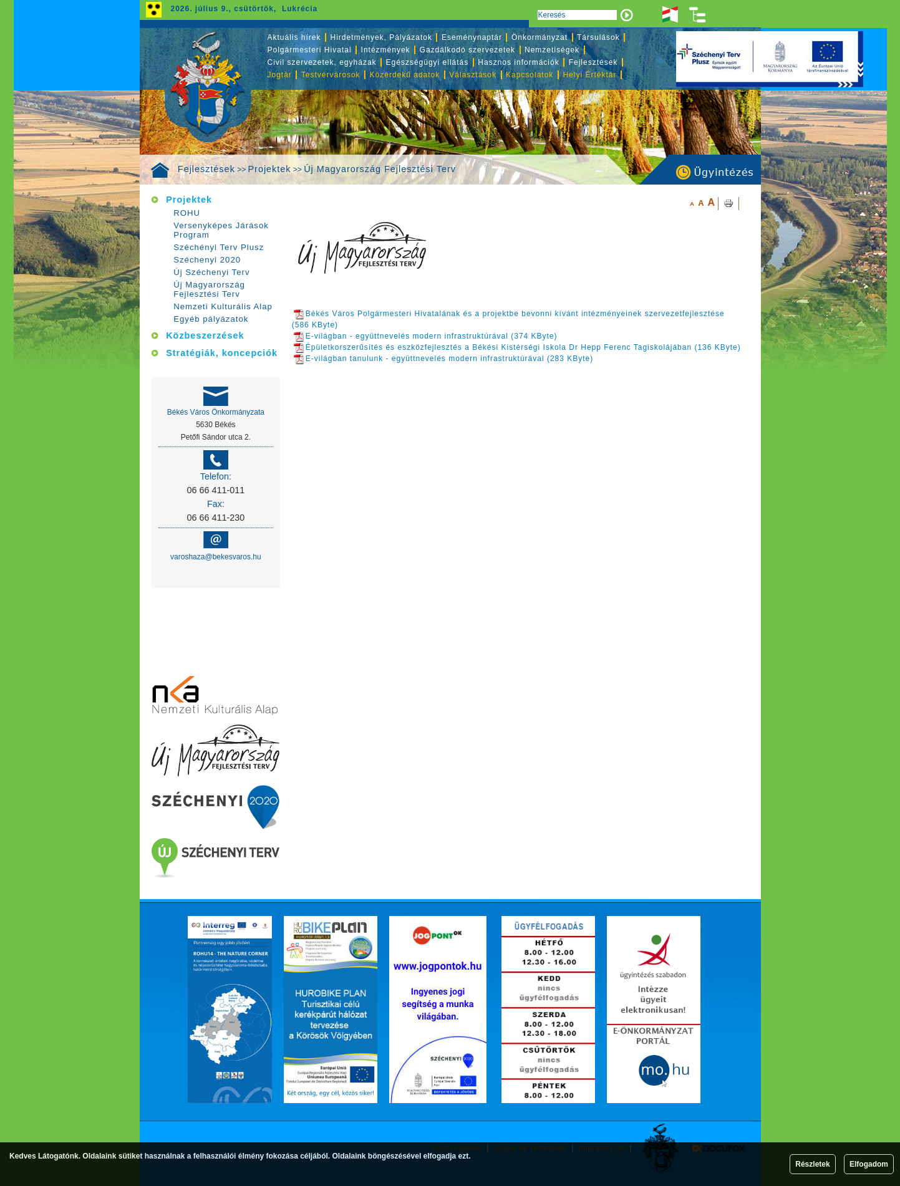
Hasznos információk (518, 62)
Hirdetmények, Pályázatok (381, 37)
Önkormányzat (539, 37)
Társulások (598, 37)
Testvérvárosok (330, 74)
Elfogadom (868, 1164)
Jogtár (280, 74)
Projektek (269, 169)
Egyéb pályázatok (210, 319)
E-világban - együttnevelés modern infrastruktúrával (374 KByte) (426, 336)
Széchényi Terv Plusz (218, 247)
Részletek (812, 1164)
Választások (472, 74)
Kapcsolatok (529, 74)
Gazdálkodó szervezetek (467, 50)
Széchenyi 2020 (207, 259)
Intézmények (385, 50)
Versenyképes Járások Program (221, 230)
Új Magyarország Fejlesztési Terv (380, 169)
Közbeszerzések (205, 335)
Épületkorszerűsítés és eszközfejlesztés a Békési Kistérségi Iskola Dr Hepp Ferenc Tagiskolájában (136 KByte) (517, 347)
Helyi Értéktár (589, 74)
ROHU (186, 213)
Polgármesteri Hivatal (310, 50)
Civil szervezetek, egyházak (322, 62)
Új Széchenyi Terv (211, 272)
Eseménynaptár (472, 37)
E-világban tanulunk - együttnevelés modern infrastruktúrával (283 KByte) (444, 358)
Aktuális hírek (294, 37)
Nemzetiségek (552, 50)
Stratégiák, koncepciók (222, 353)
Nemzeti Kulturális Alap (223, 306)
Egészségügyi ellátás (427, 62)
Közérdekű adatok (405, 74)
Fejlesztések (206, 169)
